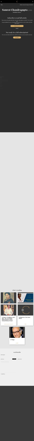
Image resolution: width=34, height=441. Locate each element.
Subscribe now (17, 25)
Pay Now (17, 37)
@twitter (2, 359)
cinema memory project (8, 324)
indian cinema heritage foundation (26, 4)
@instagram (3, 354)
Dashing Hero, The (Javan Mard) (24, 318)
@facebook (20, 359)
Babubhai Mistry (17, 12)
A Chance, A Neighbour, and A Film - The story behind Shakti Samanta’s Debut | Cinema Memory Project (8, 319)
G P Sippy (12, 339)
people (17, 343)
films (2, 4)
